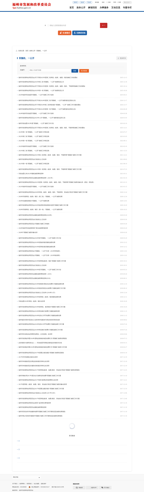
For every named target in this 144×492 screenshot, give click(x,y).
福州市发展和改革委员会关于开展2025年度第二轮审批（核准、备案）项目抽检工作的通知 (48, 76)
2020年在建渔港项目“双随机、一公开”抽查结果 (34, 200)
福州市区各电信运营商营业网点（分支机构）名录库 (35, 333)
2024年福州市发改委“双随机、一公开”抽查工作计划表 (36, 112)
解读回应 (92, 7)
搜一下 (101, 25)
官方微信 (105, 487)
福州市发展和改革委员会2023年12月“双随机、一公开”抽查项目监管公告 (42, 117)
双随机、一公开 (41, 50)
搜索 (74, 70)
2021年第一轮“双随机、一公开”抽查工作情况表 (34, 162)
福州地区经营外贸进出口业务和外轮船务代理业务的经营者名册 (39, 319)
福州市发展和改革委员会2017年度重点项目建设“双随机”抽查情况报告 (41, 352)
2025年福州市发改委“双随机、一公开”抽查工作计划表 (36, 94)
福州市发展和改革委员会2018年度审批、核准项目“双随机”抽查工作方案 (42, 306)
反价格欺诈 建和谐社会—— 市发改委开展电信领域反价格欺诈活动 (40, 342)
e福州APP (92, 487)
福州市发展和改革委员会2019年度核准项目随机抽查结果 (37, 241)
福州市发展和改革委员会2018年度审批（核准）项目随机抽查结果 (40, 296)
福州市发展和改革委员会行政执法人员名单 (32, 158)
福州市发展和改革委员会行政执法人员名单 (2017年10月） (37, 392)
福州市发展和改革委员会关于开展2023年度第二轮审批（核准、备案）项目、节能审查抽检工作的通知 (52, 127)
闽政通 (79, 487)
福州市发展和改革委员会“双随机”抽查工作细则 (34, 223)
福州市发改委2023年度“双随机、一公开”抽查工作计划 (36, 122)
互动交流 (115, 7)
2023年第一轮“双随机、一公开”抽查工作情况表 (34, 131)
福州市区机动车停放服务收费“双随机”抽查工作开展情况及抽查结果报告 (42, 410)
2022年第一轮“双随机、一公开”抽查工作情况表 (34, 140)
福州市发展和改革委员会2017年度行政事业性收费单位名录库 (38, 379)
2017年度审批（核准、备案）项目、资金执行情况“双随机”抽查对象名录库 (43, 383)
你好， (104, 2)
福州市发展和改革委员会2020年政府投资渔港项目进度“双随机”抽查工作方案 (43, 204)
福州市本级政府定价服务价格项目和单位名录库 (34, 365)
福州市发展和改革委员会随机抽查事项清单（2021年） (36, 177)
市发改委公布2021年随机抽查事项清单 (31, 172)
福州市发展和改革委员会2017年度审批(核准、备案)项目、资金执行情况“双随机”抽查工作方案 (49, 397)
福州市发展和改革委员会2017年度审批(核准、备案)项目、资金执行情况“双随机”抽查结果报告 (49, 369)
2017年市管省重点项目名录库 (28, 356)
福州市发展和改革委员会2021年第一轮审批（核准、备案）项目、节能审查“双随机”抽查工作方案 (50, 168)
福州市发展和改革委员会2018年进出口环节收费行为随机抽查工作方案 (41, 323)
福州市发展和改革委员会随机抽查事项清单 (32, 406)
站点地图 (36, 483)
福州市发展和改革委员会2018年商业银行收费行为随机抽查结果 (39, 310)
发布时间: (23, 66)
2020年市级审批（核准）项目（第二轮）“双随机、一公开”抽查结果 (40, 195)
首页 (71, 7)
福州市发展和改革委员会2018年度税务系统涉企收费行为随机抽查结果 (41, 283)
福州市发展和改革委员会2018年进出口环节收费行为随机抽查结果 (40, 314)
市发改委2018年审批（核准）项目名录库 (32, 300)
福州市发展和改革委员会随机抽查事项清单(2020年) (35, 214)
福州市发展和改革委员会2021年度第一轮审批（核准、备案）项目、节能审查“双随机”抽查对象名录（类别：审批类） (57, 181)
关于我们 (14, 483)
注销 (109, 2)
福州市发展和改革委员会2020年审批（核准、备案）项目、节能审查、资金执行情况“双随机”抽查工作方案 (53, 191)
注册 (119, 2)
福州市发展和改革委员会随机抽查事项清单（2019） (35, 273)
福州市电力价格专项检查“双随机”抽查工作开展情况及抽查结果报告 (40, 415)
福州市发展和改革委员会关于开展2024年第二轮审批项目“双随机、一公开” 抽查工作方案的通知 (49, 104)
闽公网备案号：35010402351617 (41, 487)
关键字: (22, 70)
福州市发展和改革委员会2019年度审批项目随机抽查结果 (37, 246)
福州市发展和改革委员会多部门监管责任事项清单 (35, 402)
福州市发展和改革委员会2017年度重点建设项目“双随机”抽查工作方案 (41, 387)
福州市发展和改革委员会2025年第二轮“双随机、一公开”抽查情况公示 (41, 81)
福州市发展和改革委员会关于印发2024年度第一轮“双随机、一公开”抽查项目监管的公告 (47, 108)
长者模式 (64, 32)
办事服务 (104, 7)
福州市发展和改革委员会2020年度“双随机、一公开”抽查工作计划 (40, 237)
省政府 (82, 2)
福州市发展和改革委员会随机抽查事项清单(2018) (34, 277)
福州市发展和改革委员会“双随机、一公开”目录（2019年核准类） (40, 254)
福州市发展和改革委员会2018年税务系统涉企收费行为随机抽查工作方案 (42, 287)
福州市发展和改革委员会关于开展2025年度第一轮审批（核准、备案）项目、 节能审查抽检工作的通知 (52, 85)
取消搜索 (84, 70)
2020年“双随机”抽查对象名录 (28, 231)
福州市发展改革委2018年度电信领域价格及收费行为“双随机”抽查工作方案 (43, 346)
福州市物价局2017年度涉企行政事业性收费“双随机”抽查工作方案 (40, 374)
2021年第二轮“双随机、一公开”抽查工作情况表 (34, 149)
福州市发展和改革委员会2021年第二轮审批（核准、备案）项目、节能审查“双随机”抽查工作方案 (50, 154)
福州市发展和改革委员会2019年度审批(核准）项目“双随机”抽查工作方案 (42, 260)
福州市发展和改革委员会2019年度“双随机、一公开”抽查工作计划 (40, 268)
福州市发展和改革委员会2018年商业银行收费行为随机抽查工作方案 (41, 329)
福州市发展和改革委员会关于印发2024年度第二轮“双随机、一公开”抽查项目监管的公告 (47, 99)
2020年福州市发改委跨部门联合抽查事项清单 (33, 227)
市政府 (89, 2)
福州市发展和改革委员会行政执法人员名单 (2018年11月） (37, 291)
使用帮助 (22, 483)
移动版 (97, 2)
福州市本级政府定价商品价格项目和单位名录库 (34, 360)
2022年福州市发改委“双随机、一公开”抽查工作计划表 (36, 145)
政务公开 (81, 7)
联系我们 (29, 483)
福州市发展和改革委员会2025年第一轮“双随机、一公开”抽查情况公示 (41, 89)
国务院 (76, 2)
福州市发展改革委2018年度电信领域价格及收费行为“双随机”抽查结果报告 (43, 337)
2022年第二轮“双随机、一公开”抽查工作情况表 (34, 135)
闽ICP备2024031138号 (58, 487)
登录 (114, 2)
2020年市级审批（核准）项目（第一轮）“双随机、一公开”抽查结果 (40, 208)
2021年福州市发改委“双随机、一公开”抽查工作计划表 (36, 185)
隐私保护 (43, 483)
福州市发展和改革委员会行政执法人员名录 (32, 218)
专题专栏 (127, 7)
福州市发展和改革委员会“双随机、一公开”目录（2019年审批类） (40, 250)
